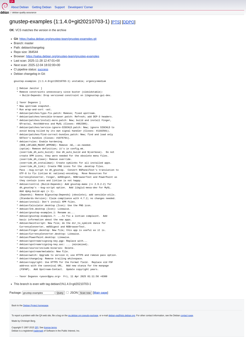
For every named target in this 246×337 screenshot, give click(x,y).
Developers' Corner (80, 7)
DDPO (128, 22)
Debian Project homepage (35, 305)
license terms (50, 327)
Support (60, 7)
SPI (36, 327)
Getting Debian (41, 7)
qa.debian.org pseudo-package (83, 315)
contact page (187, 315)
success (43, 69)
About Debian (20, 7)
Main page (100, 292)
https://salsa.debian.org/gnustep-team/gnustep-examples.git (57, 38)
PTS (116, 22)
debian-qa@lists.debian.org (122, 315)
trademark (38, 331)
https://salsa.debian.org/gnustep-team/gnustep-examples (62, 56)
